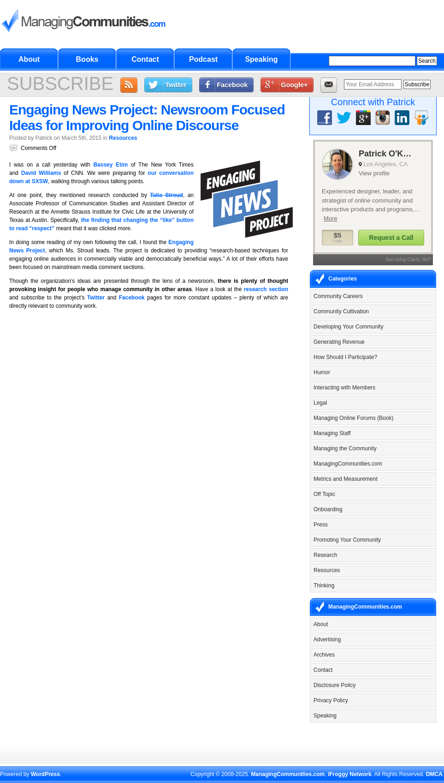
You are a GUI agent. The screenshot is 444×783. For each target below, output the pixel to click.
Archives (324, 655)
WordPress (45, 774)
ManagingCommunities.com (348, 463)
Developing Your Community (348, 326)
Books (87, 59)
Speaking (261, 59)
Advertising (327, 639)
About (29, 59)
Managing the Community (345, 448)
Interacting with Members (344, 387)
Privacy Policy (331, 700)
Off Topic (324, 494)
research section (266, 289)
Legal (320, 403)
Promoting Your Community (347, 540)
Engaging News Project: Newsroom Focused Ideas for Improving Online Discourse (147, 117)
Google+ (294, 85)
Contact (145, 59)
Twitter (175, 85)
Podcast (203, 59)
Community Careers (338, 296)
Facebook (232, 85)
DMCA (434, 774)
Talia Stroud (166, 195)
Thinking (324, 585)
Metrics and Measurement (346, 479)
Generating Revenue (339, 342)
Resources (123, 138)
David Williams (41, 173)
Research (325, 555)
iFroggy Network (350, 774)
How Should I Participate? (345, 357)
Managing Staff (332, 433)
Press (321, 524)
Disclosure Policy (334, 685)
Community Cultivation (341, 311)
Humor (322, 372)
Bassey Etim (110, 164)
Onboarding (328, 509)
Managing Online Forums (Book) (353, 418)
